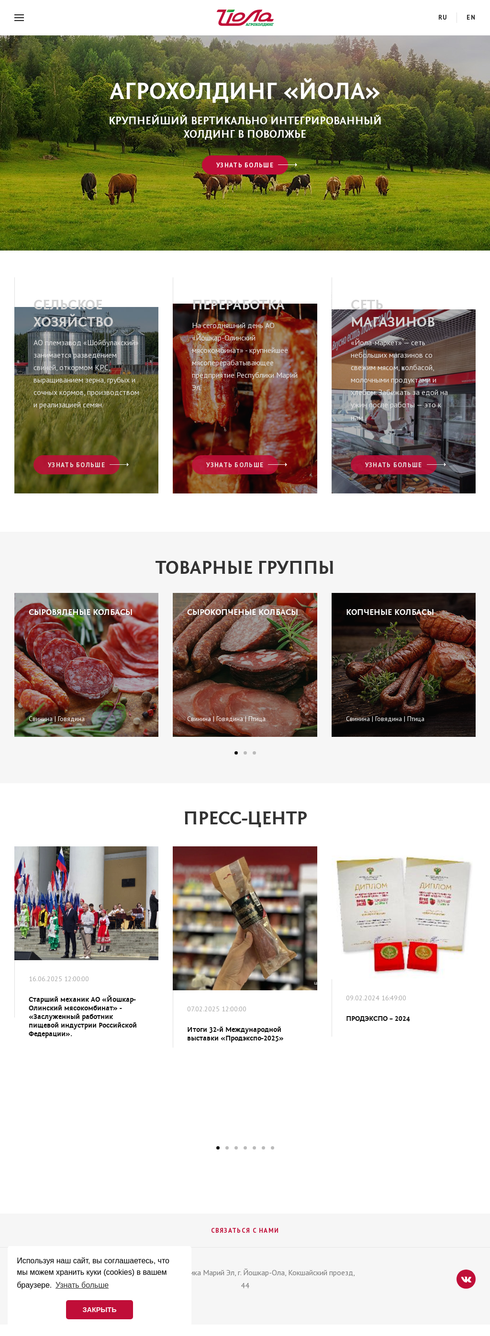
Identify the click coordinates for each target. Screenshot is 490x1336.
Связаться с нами (245, 1230)
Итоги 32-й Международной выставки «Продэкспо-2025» (235, 1034)
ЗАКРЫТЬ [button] (99, 1310)
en (471, 17)
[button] (236, 753)
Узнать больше (245, 165)
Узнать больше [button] (82, 1285)
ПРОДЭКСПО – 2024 (378, 1019)
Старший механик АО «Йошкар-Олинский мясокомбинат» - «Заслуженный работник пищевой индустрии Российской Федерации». (83, 1017)
